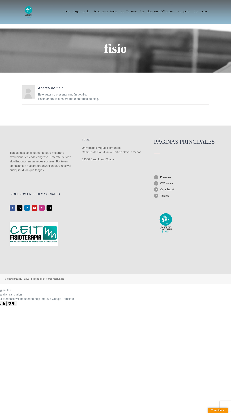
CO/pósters (166, 183)
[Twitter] (19, 208)
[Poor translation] (12, 303)
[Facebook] (12, 208)
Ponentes (165, 177)
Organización (167, 189)
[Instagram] (42, 208)
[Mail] (49, 208)
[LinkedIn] (27, 208)
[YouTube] (34, 208)
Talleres (164, 195)
